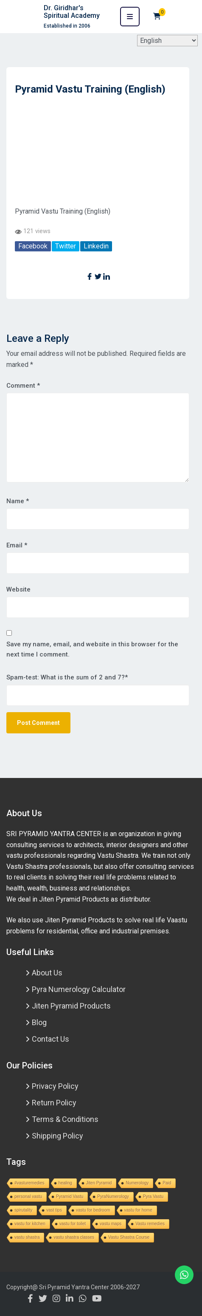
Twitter (65, 246)
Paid (167, 1183)
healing (65, 1183)
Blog (39, 1022)
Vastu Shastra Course (128, 1237)
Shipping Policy (57, 1135)
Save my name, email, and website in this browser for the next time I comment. (92, 649)
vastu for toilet (72, 1223)
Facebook (33, 246)
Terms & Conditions (65, 1119)
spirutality (23, 1210)
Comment (23, 385)
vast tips (54, 1210)
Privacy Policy (55, 1086)
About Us (47, 972)
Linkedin (96, 246)
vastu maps (110, 1223)
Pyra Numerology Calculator (79, 989)
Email (16, 545)
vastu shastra (26, 1237)
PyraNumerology (113, 1196)
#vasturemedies (29, 1183)
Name (17, 501)
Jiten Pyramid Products (71, 1005)
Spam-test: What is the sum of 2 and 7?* (67, 677)
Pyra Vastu (153, 1196)
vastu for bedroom (93, 1210)
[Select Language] (167, 40)
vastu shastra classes (73, 1237)
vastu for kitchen (29, 1223)
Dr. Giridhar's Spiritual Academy (72, 12)
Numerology (137, 1183)
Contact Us (50, 1038)
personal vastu (28, 1196)
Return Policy (54, 1102)
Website (18, 589)
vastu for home (138, 1210)
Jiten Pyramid (99, 1183)
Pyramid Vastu (69, 1196)
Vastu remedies (150, 1223)
